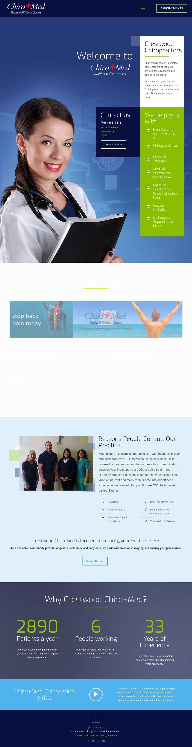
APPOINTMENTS (171, 8)
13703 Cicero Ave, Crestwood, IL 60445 (96, 735)
